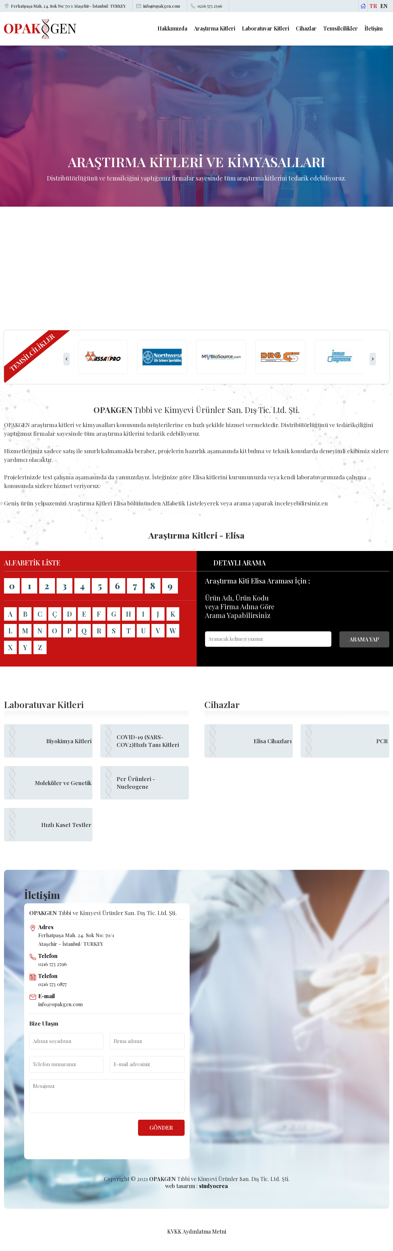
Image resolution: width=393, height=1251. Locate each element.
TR (373, 5)
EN (384, 5)
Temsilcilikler (340, 28)
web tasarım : (196, 1186)
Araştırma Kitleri (214, 28)
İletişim (374, 28)
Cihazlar (306, 28)
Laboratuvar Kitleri (265, 28)
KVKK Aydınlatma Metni (196, 1231)
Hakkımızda (172, 28)
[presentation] (66, 359)
